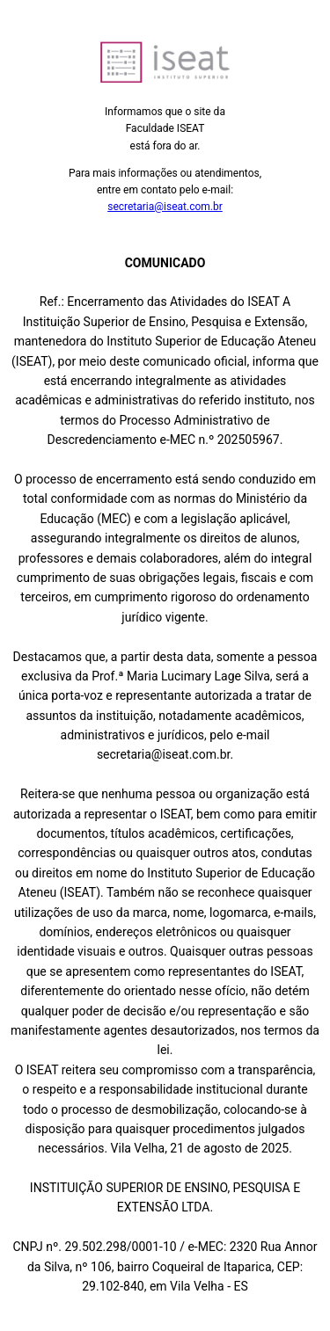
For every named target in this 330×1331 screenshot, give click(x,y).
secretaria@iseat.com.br (165, 206)
